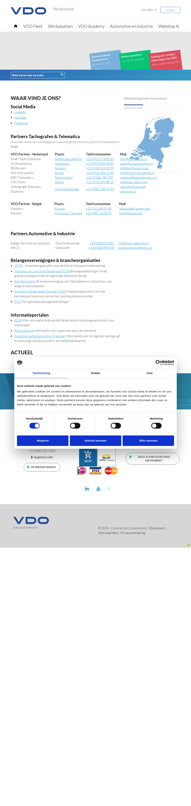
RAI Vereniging (25, 281)
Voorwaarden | (108, 533)
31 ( (99, 177)
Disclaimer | (157, 528)
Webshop (166, 26)
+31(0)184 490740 (101, 248)
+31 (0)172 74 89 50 (100, 159)
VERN (18, 266)
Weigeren (43, 440)
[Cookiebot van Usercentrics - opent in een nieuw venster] (158, 362)
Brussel (59, 208)
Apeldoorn (62, 164)
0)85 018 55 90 (100, 189)
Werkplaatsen (60, 26)
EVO (17, 302)
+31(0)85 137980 (101, 243)
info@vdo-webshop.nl (133, 243)
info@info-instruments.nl (137, 173)
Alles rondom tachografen (165, 59)
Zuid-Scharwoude (67, 189)
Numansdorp (64, 177)
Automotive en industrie (131, 26)
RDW (18, 320)
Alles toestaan (148, 440)
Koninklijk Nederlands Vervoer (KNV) (40, 291)
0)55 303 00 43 (100, 164)
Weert (59, 182)
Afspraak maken (43, 467)
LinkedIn (20, 112)
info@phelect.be (131, 213)
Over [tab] (150, 373)
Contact (170, 10)
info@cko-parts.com (133, 182)
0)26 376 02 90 (100, 168)
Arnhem (60, 168)
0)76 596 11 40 (100, 173)
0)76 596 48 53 (100, 182)
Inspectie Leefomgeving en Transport (40, 336)
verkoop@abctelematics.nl (139, 177)
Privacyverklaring (132, 533)
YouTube (20, 118)
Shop (88, 456)
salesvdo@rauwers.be (134, 208)
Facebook (21, 123)
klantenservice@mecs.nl (135, 248)
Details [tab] (95, 373)
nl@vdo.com (43, 457)
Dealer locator (133, 108)
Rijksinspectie (24, 331)
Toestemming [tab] (41, 373)
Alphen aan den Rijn (68, 159)
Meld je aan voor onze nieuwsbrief (154, 458)
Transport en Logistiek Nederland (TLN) (42, 271)
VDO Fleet (32, 26)
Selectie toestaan (95, 440)
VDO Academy (91, 26)
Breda (59, 173)
